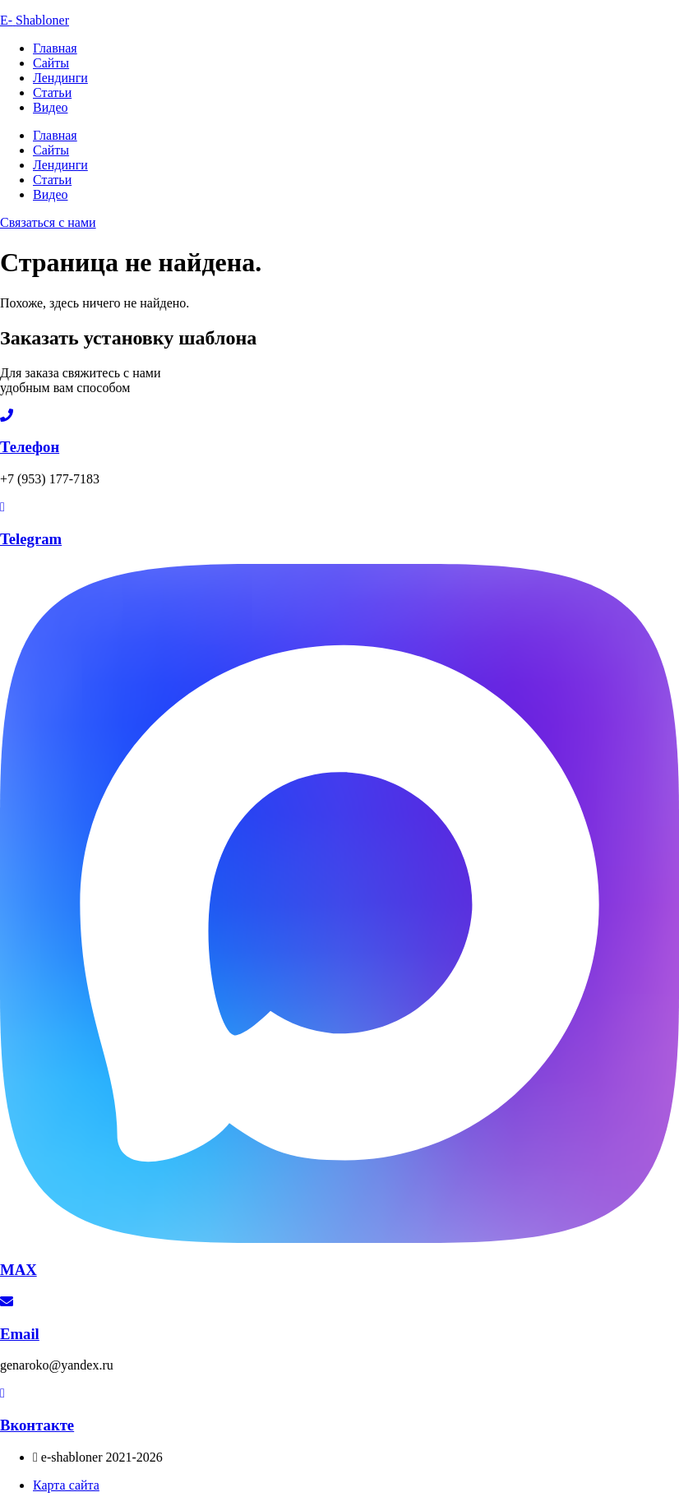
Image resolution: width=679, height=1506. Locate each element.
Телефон (29, 446)
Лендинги (60, 78)
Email (19, 1333)
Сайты (51, 63)
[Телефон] (6, 416)
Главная (55, 48)
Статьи (52, 92)
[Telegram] (2, 507)
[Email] (6, 1302)
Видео (50, 107)
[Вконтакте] (2, 1393)
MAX (18, 1269)
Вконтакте (37, 1425)
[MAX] (339, 1238)
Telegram (31, 538)
